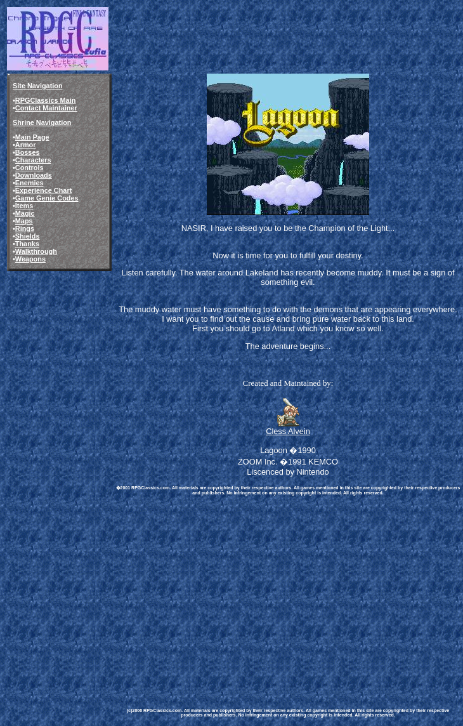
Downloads (33, 175)
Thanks (27, 244)
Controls (29, 167)
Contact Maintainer (46, 108)
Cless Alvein (288, 431)
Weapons (30, 259)
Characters (33, 160)
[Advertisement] (288, 590)
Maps (24, 221)
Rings (24, 228)
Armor (25, 144)
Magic (25, 213)
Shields (27, 236)
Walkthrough (36, 251)
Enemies (29, 183)
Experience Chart (43, 190)
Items (24, 205)
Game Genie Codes (47, 198)
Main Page (32, 137)
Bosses (27, 152)
